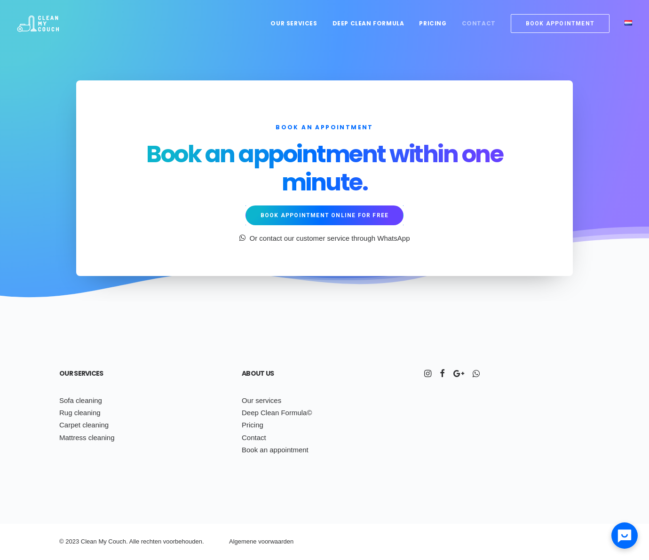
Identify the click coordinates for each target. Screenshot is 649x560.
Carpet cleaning (84, 425)
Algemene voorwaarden (261, 541)
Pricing (432, 23)
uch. (122, 541)
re (144, 541)
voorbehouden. (183, 541)
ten (157, 541)
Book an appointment (275, 450)
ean (92, 541)
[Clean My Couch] (38, 23)
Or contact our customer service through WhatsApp (324, 238)
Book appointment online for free (324, 215)
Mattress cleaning (87, 438)
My (102, 541)
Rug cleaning (80, 413)
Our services (293, 23)
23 (75, 541)
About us (258, 373)
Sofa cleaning (80, 400)
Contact (479, 23)
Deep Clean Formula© (277, 413)
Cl (84, 541)
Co (112, 541)
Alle (134, 541)
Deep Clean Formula (368, 23)
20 (68, 541)
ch (149, 541)
